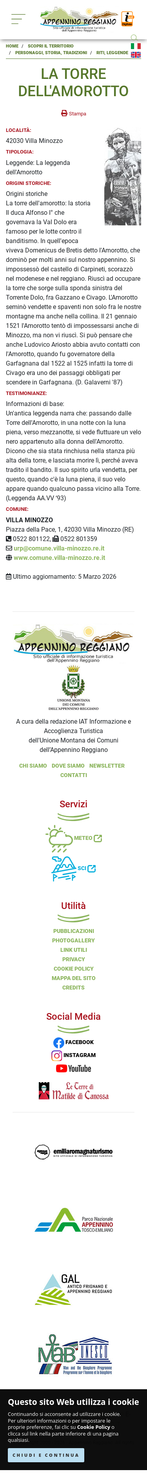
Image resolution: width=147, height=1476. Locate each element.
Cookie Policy (93, 1427)
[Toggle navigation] (18, 19)
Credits (73, 987)
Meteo (73, 838)
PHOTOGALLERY (73, 940)
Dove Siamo (68, 766)
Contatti (73, 775)
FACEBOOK (73, 1042)
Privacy (73, 959)
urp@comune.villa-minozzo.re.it (59, 548)
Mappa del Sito (74, 978)
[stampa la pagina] (73, 113)
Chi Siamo (33, 766)
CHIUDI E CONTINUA (46, 1455)
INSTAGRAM (73, 1055)
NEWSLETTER (107, 766)
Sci (73, 868)
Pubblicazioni (73, 931)
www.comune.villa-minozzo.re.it (59, 558)
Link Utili (73, 950)
